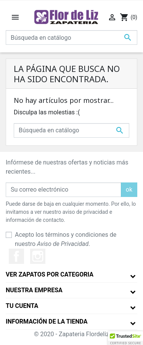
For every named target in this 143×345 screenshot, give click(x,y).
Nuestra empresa (34, 290)
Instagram (37, 256)
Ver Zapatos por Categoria (49, 274)
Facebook (16, 256)
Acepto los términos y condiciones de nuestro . (65, 239)
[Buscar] (71, 37)
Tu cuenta (22, 305)
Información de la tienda (47, 321)
